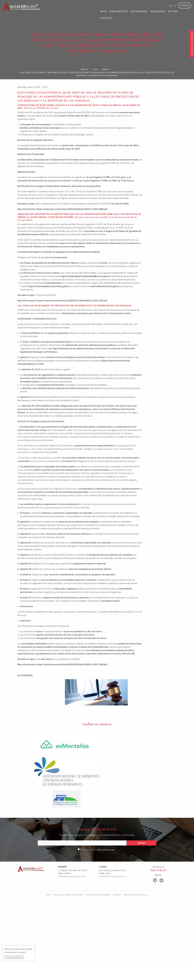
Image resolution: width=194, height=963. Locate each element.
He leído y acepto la (97, 911)
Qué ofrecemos (114, 5)
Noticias (148, 5)
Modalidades (133, 5)
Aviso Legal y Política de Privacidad (68, 957)
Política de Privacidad (105, 911)
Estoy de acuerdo (14, 957)
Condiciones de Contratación (97, 957)
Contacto (161, 5)
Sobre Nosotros (94, 5)
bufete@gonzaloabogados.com (112, 938)
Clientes (184, 5)
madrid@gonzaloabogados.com (72, 938)
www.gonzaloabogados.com (135, 957)
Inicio (78, 5)
